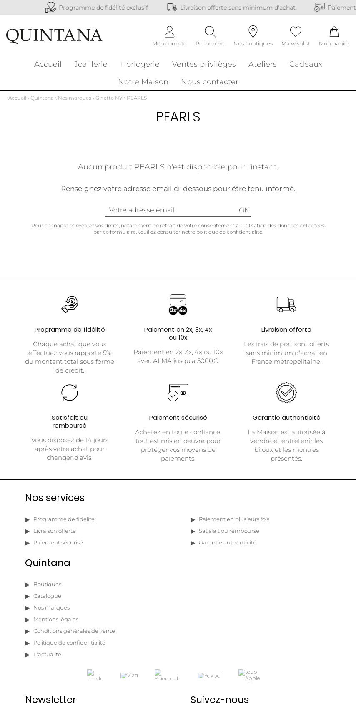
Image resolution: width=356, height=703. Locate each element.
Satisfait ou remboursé (229, 530)
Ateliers (262, 64)
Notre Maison (143, 81)
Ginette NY (109, 98)
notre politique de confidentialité (222, 232)
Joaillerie (91, 64)
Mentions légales (55, 619)
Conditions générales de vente (74, 630)
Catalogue (47, 595)
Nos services (55, 498)
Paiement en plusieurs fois (234, 519)
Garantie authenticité (227, 542)
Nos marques (74, 98)
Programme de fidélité (64, 519)
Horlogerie (140, 64)
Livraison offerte (54, 530)
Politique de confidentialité (69, 642)
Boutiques (47, 584)
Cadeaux (305, 64)
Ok (244, 210)
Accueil (48, 64)
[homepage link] (54, 36)
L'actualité (47, 654)
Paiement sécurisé (58, 542)
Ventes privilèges (204, 64)
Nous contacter (209, 81)
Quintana (42, 98)
